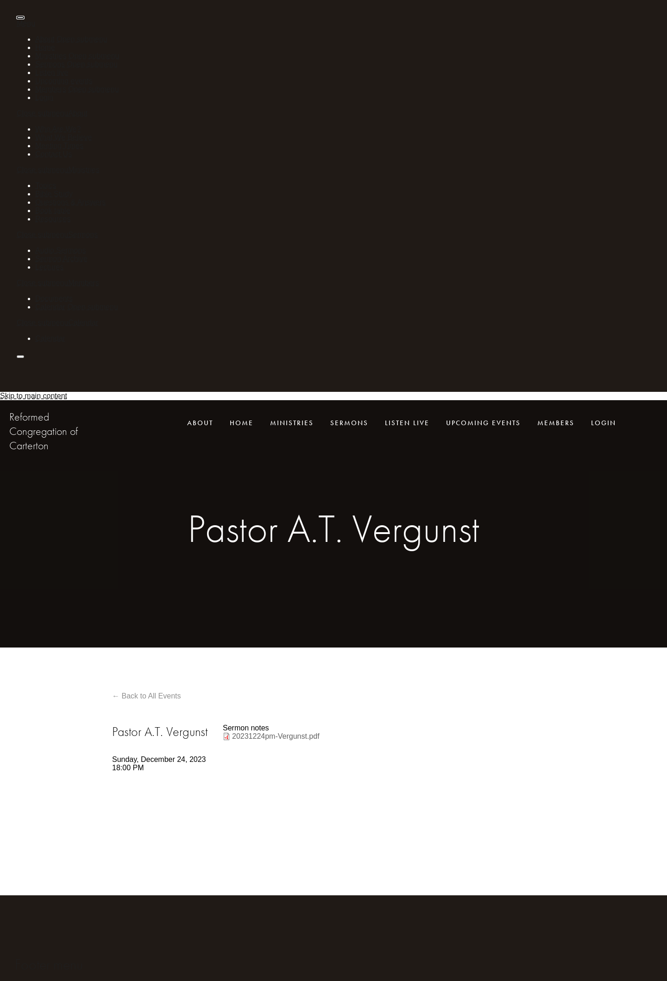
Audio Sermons (60, 250)
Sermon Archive (61, 259)
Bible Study (54, 194)
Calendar (50, 307)
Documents (54, 298)
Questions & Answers (70, 202)
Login (44, 97)
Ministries (51, 56)
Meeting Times (59, 146)
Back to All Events (151, 696)
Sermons (50, 64)
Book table (52, 210)
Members (50, 89)
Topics (45, 185)
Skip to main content (33, 396)
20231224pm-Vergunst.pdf (276, 736)
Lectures (49, 267)
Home (45, 47)
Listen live (51, 72)
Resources (52, 219)
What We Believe (63, 137)
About (45, 39)
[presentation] (20, 17)
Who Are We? (58, 129)
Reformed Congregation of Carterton (43, 431)
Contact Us (53, 154)
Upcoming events (64, 81)
